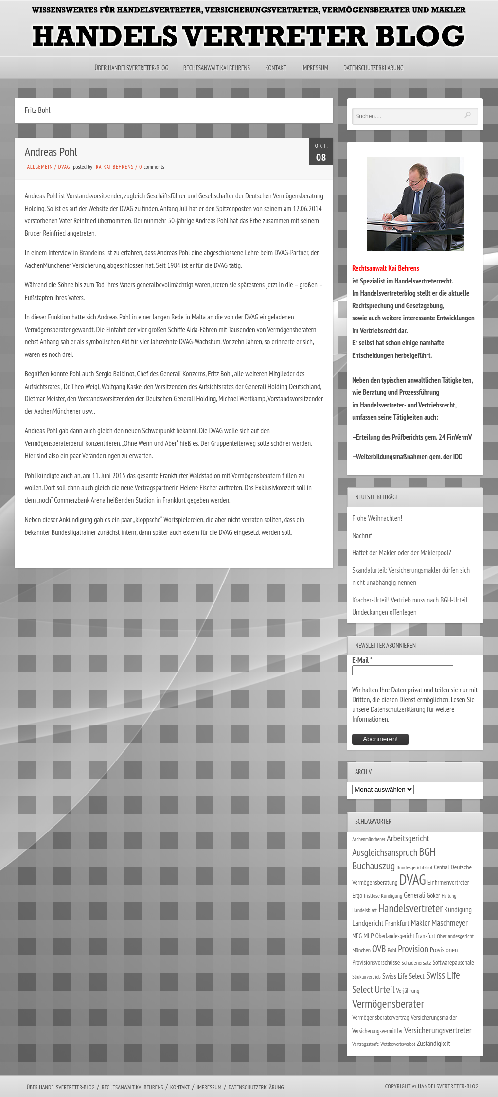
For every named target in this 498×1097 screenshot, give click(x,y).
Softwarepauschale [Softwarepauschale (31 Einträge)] (453, 962)
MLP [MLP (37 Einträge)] (368, 935)
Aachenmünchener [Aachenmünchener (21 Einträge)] (368, 839)
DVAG (64, 166)
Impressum (315, 68)
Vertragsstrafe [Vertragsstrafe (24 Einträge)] (365, 1043)
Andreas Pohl (51, 151)
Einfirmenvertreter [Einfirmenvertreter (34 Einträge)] (448, 882)
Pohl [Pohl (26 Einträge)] (392, 950)
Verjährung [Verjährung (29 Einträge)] (407, 991)
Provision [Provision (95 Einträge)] (413, 948)
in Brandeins (89, 252)
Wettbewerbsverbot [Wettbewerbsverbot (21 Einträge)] (398, 1044)
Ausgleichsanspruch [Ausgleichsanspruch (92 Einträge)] (384, 852)
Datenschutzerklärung (373, 68)
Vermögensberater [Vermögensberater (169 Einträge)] (388, 1003)
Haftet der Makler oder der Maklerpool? (401, 552)
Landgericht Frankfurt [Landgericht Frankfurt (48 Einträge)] (380, 923)
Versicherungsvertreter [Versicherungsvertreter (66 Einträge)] (437, 1030)
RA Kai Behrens (115, 166)
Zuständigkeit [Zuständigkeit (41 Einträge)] (433, 1043)
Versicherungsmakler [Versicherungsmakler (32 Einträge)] (434, 1017)
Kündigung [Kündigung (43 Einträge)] (458, 909)
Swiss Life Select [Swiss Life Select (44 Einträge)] (403, 976)
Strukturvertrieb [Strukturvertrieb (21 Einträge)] (366, 976)
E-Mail (362, 660)
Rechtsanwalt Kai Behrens (216, 68)
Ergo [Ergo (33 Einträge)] (357, 895)
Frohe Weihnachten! (377, 518)
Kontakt (275, 68)
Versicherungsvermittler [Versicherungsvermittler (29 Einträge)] (377, 1031)
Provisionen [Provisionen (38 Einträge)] (444, 949)
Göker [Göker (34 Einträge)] (433, 895)
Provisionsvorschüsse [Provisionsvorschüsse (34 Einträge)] (376, 962)
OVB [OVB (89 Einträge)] (379, 948)
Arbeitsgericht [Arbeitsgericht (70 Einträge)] (408, 838)
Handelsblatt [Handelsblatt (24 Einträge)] (364, 910)
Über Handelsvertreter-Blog (131, 68)
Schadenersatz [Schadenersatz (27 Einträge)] (416, 962)
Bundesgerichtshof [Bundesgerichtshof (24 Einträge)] (414, 867)
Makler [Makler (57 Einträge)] (420, 923)
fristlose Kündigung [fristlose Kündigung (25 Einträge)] (383, 895)
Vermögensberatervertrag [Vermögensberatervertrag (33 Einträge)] (380, 1017)
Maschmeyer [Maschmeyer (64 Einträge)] (449, 922)
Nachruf (362, 535)
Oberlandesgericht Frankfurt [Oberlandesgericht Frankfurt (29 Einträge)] (405, 936)
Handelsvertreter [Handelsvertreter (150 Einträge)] (410, 908)
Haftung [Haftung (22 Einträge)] (449, 895)
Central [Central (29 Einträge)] (441, 867)
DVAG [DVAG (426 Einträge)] (412, 879)
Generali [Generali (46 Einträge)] (414, 895)
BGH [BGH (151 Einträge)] (427, 852)
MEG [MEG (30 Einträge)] (357, 936)
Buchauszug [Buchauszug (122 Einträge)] (373, 865)
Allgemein (40, 166)
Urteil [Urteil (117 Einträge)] (384, 989)
